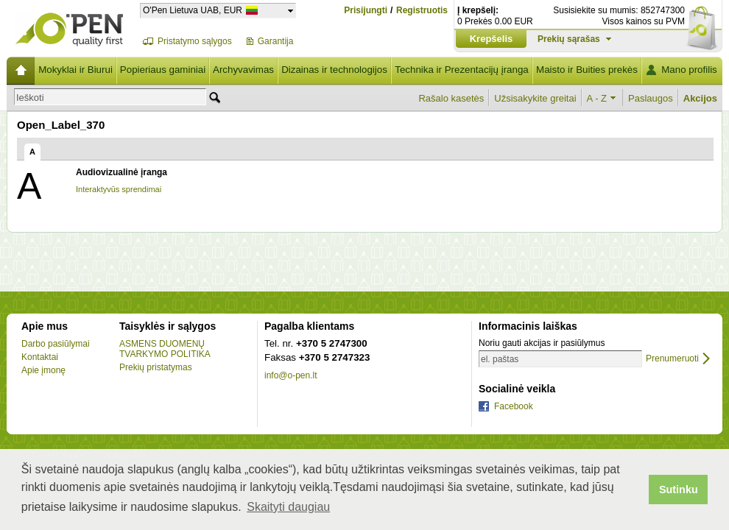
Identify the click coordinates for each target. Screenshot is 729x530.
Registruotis (422, 10)
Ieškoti (30, 97)
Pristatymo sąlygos (195, 41)
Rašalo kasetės (451, 98)
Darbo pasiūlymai (55, 344)
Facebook (513, 406)
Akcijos (700, 98)
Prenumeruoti (672, 359)
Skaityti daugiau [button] (288, 507)
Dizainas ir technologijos (334, 69)
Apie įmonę (43, 370)
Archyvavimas (243, 69)
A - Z (597, 98)
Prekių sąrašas (569, 39)
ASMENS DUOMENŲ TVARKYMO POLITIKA (165, 349)
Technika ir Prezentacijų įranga (462, 69)
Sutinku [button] (678, 489)
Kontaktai (39, 357)
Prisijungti (365, 10)
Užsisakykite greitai (535, 98)
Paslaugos (650, 98)
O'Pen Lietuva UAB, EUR (192, 10)
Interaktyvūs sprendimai (118, 189)
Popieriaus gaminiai (162, 69)
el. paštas (499, 359)
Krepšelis (491, 38)
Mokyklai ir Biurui (75, 69)
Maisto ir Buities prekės (587, 69)
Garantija (276, 41)
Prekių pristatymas (155, 367)
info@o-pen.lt (290, 375)
